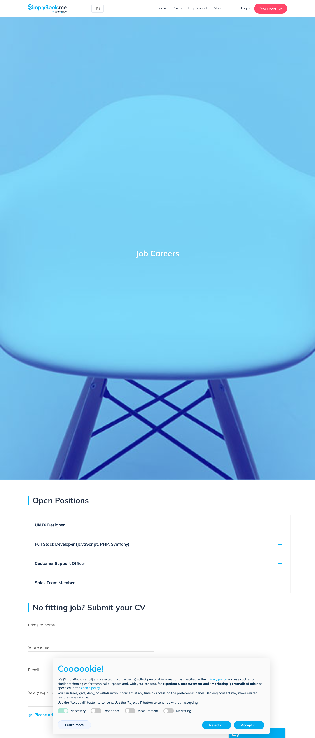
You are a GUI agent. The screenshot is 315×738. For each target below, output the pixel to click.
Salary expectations (45, 692)
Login (245, 8)
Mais (217, 8)
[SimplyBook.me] (47, 8)
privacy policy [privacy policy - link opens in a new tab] (217, 679)
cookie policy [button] (90, 688)
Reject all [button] (216, 725)
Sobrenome (38, 647)
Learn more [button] (74, 725)
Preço (177, 8)
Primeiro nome (41, 625)
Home (161, 8)
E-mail (33, 669)
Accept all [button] (249, 725)
